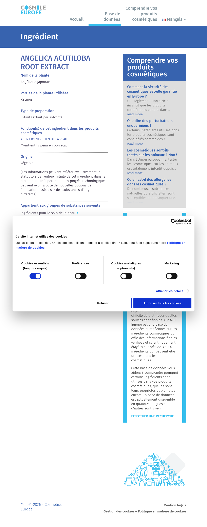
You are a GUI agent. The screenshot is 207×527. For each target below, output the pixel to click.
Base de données (112, 16)
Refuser (103, 303)
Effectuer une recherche (152, 416)
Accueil (76, 19)
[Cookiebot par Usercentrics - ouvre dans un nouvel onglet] (173, 222)
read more (135, 114)
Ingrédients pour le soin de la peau (48, 213)
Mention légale (175, 505)
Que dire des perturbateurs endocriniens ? (150, 123)
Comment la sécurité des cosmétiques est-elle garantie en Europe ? (152, 92)
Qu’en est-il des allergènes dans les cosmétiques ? (149, 181)
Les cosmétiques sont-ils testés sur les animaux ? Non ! (152, 152)
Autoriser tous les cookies (163, 303)
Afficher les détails (169, 290)
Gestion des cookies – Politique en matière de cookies (145, 511)
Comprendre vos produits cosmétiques (141, 14)
